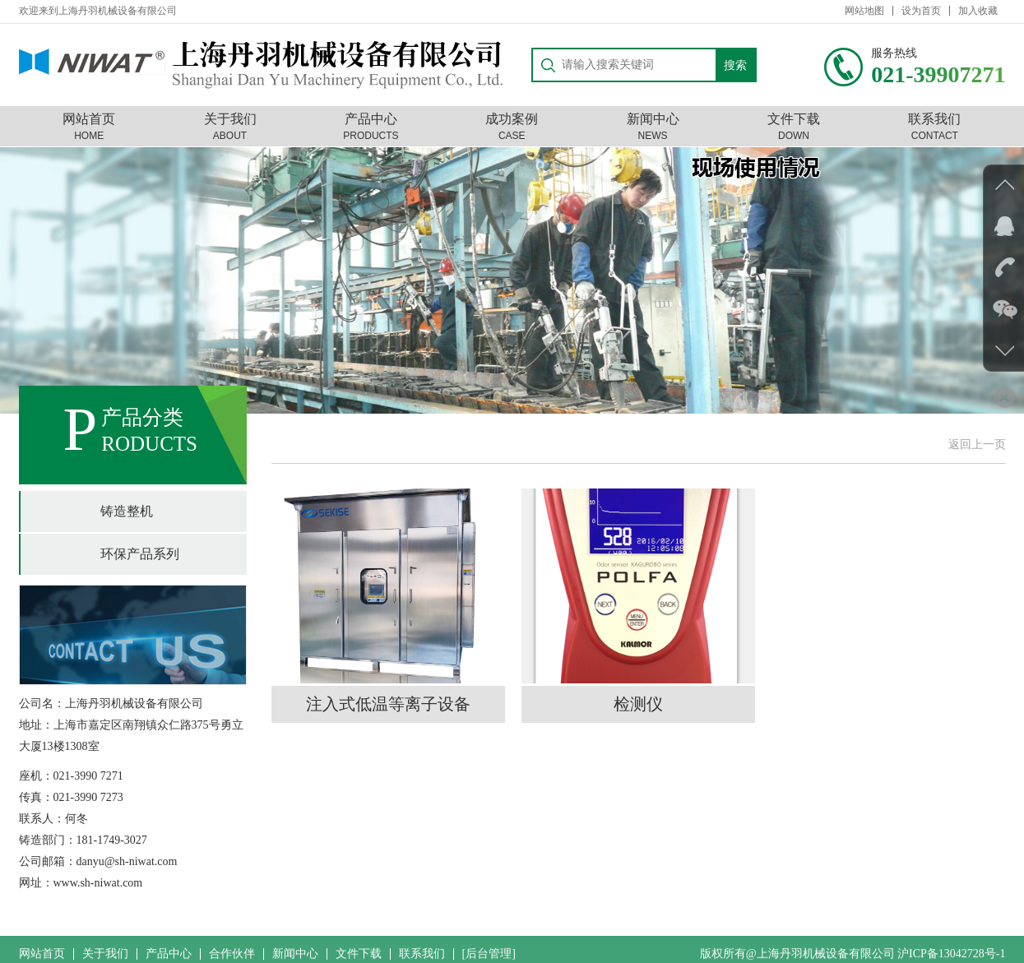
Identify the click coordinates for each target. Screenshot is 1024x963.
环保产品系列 (139, 554)
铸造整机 (126, 511)
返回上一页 (977, 444)
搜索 (735, 59)
